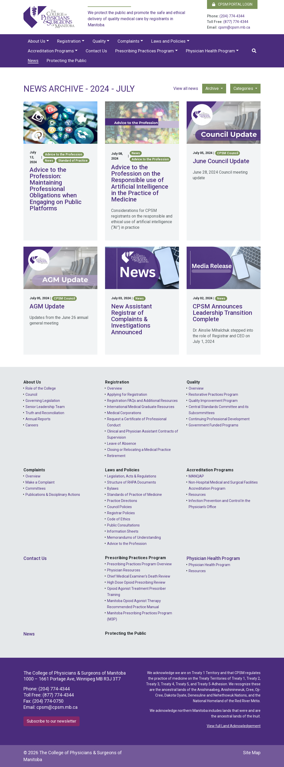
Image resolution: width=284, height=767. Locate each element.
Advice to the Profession (63, 154)
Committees (35, 488)
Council (31, 394)
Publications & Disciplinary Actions (52, 495)
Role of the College (40, 388)
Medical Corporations (124, 413)
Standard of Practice (73, 160)
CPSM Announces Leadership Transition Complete (222, 313)
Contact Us (96, 50)
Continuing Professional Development (219, 419)
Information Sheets (122, 531)
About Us (36, 41)
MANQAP (196, 476)
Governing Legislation (42, 401)
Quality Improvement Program (213, 401)
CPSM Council (227, 153)
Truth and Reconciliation (44, 413)
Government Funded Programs (213, 425)
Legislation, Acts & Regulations (131, 476)
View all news (185, 88)
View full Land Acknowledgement (234, 726)
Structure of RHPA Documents (131, 482)
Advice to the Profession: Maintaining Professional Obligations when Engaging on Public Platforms (56, 189)
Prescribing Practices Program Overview (139, 564)
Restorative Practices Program (213, 394)
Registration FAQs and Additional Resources (142, 401)
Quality (99, 41)
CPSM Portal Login (232, 4)
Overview (114, 388)
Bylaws (113, 488)
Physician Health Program (210, 50)
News (33, 60)
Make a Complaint (40, 482)
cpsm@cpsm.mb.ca (234, 27)
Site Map (252, 752)
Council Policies (119, 507)
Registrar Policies (121, 513)
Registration (69, 41)
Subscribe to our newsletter (51, 721)
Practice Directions (122, 501)
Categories (244, 88)
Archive (212, 88)
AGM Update (47, 306)
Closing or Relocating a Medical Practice (139, 450)
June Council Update (221, 161)
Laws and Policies (168, 41)
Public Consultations (123, 525)
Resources (197, 495)
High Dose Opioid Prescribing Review (136, 582)
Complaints (128, 41)
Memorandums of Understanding (134, 537)
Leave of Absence (121, 443)
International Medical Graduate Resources (140, 407)
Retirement (116, 456)
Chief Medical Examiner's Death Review (138, 576)
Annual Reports (37, 419)
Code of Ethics (118, 519)
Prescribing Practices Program (144, 50)
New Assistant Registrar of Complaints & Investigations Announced (131, 319)
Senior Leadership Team (45, 407)
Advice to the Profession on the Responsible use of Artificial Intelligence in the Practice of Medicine (139, 183)
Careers (31, 425)
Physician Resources (123, 570)
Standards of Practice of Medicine (134, 495)
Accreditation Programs (51, 50)
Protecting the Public (66, 60)
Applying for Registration (127, 394)
